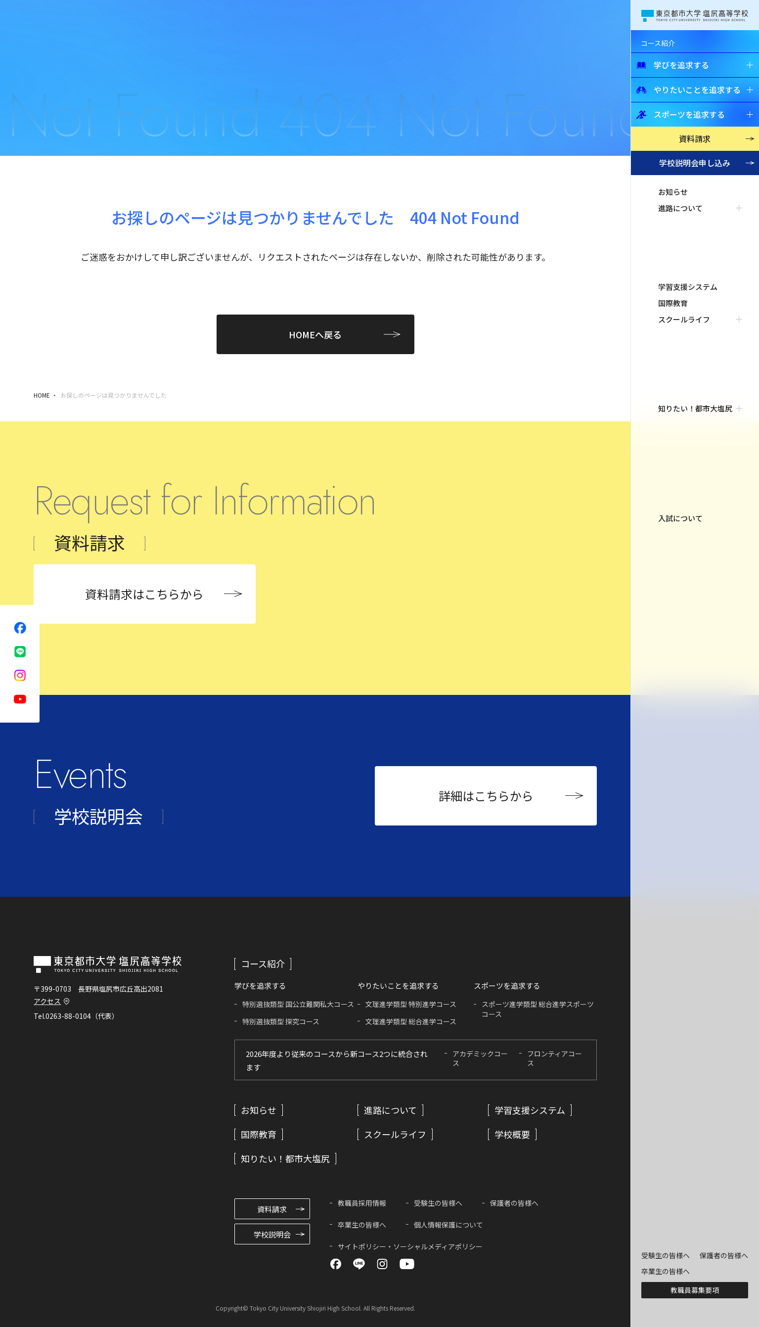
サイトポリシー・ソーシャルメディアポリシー (410, 1246)
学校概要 (512, 1134)
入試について (680, 289)
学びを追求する (672, 65)
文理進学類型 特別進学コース (410, 1004)
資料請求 (695, 138)
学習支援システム (687, 224)
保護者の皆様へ (724, 1255)
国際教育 (673, 240)
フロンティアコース (554, 1058)
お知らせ (673, 191)
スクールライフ (395, 1134)
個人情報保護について (448, 1225)
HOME (42, 395)
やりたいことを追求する (688, 89)
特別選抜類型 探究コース (280, 1021)
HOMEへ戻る (315, 334)
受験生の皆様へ (665, 1255)
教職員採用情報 (362, 1203)
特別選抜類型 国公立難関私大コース (298, 1004)
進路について (390, 1109)
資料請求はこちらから (144, 593)
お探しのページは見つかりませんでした (113, 395)
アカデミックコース (480, 1058)
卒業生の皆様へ (665, 1271)
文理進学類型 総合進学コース (410, 1021)
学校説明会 (694, 163)
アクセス (47, 1001)
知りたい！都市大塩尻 (285, 1158)
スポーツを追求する (680, 114)
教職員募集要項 (694, 1290)
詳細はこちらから (486, 795)
